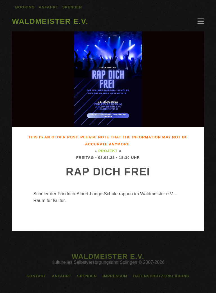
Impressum (115, 276)
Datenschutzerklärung (161, 276)
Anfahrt (48, 7)
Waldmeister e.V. (50, 21)
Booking (25, 7)
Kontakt (36, 276)
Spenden (72, 7)
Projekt (108, 151)
